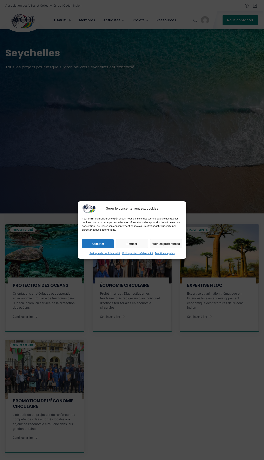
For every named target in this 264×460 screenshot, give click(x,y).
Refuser (131, 244)
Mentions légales (165, 253)
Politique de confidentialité (105, 253)
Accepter (98, 244)
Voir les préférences (166, 244)
